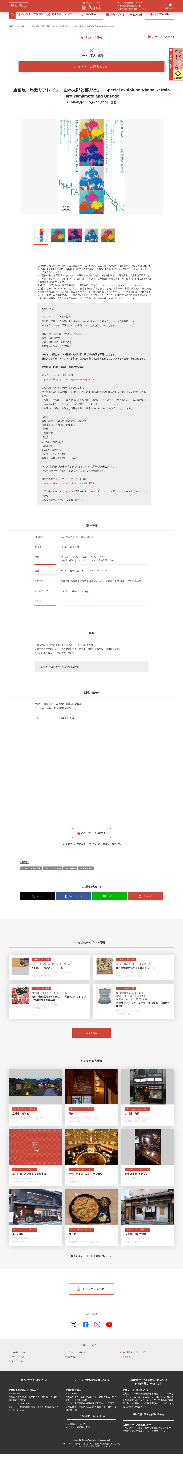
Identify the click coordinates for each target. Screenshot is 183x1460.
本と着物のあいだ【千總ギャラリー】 (136, 969)
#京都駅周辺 (74, 1187)
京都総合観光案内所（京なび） (24, 1396)
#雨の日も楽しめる (52, 870)
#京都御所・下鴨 (76, 1247)
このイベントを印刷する (161, 38)
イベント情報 (19, 27)
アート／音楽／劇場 (32, 27)
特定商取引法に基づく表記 (134, 1358)
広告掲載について (76, 1430)
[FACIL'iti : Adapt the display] (19, 6)
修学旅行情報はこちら (129, 6)
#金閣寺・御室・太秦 (135, 1126)
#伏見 (15, 1126)
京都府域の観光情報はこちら (132, 9)
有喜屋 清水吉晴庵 (135, 1239)
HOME (11, 27)
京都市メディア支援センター (137, 1430)
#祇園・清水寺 (86, 870)
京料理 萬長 (132, 1118)
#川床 (71, 1123)
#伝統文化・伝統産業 (60, 974)
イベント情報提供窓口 (79, 1433)
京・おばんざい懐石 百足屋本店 (29, 1179)
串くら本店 (18, 1239)
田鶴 (71, 1118)
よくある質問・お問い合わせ (91, 1422)
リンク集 (127, 1363)
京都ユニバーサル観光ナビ (136, 1396)
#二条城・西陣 (135, 977)
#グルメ (43, 1123)
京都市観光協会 (73, 1396)
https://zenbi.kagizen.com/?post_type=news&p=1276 (68, 381)
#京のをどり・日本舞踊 (42, 977)
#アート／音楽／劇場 (31, 870)
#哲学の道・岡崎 (39, 1009)
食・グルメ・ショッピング (26, 1114)
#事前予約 (17, 1123)
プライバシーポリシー (77, 1358)
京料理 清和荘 (20, 1118)
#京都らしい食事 (30, 1123)
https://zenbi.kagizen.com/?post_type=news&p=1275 (68, 484)
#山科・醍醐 (131, 1183)
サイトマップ (18, 1363)
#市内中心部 (70, 870)
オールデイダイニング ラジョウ (85, 1179)
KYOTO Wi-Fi (18, 1367)
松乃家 (72, 1239)
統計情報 (71, 1363)
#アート (138, 974)
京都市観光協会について (130, 3)
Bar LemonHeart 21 (136, 1179)
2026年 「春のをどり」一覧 (47, 969)
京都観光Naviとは (20, 1358)
